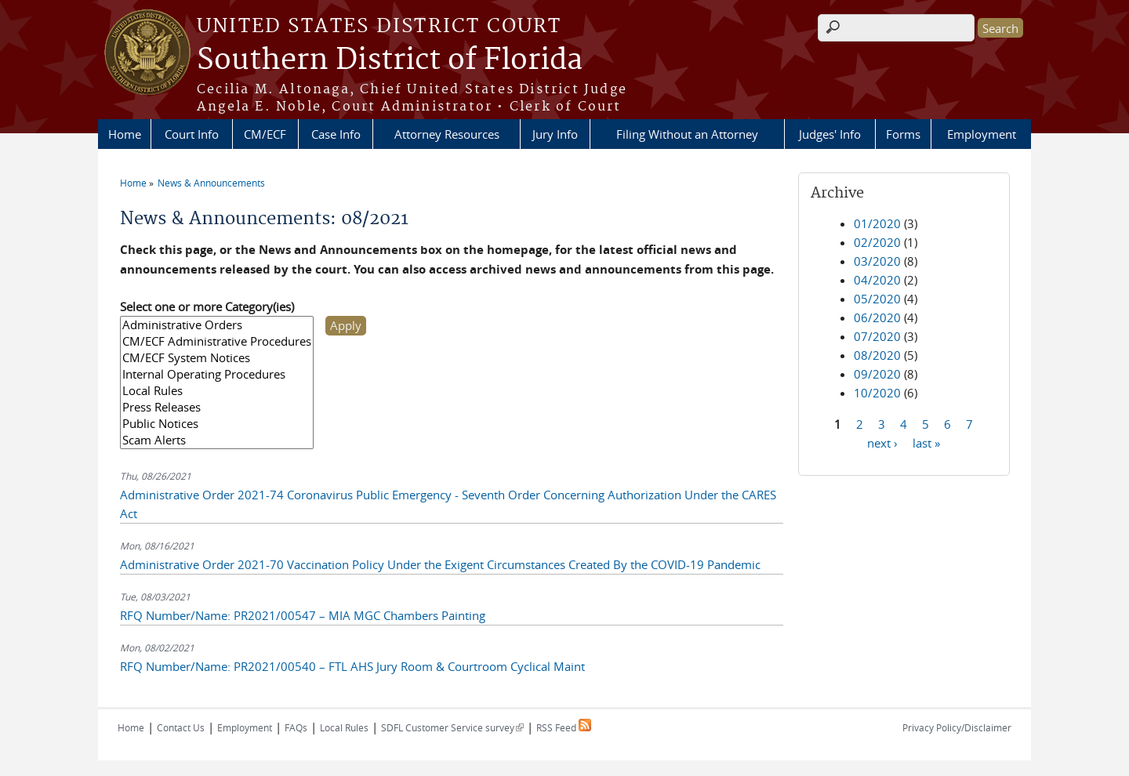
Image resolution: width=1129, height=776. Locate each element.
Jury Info (555, 134)
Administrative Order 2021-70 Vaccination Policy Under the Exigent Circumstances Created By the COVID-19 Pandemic (440, 564)
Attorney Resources (446, 134)
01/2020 (877, 223)
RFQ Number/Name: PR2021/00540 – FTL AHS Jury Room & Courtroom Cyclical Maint (352, 666)
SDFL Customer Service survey (452, 727)
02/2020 (877, 242)
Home (124, 134)
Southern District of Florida (390, 60)
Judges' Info (830, 134)
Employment (981, 134)
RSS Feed (563, 727)
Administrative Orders (217, 325)
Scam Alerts (217, 440)
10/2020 (877, 393)
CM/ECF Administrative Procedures (217, 341)
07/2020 (877, 336)
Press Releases (217, 407)
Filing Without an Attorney (687, 134)
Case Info (336, 134)
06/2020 (877, 317)
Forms (903, 134)
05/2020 (877, 298)
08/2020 (877, 355)
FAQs (296, 727)
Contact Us (181, 727)
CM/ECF (265, 134)
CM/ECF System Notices (217, 358)
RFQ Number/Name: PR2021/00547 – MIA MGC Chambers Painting (302, 615)
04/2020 (877, 280)
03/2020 (877, 261)
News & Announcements (211, 182)
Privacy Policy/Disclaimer (956, 727)
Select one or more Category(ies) (207, 306)
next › (882, 442)
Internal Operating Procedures (217, 374)
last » (926, 442)
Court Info (192, 134)
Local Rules (217, 391)
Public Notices (217, 423)
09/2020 (877, 374)
